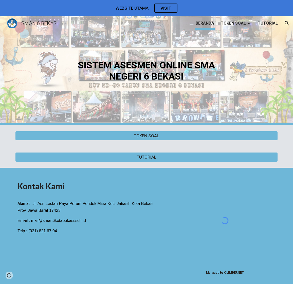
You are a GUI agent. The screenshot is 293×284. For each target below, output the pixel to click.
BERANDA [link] (205, 23)
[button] (287, 23)
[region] (146, 8)
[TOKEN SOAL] (146, 136)
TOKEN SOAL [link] (233, 23)
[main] (146, 71)
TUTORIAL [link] (268, 23)
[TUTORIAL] (146, 157)
